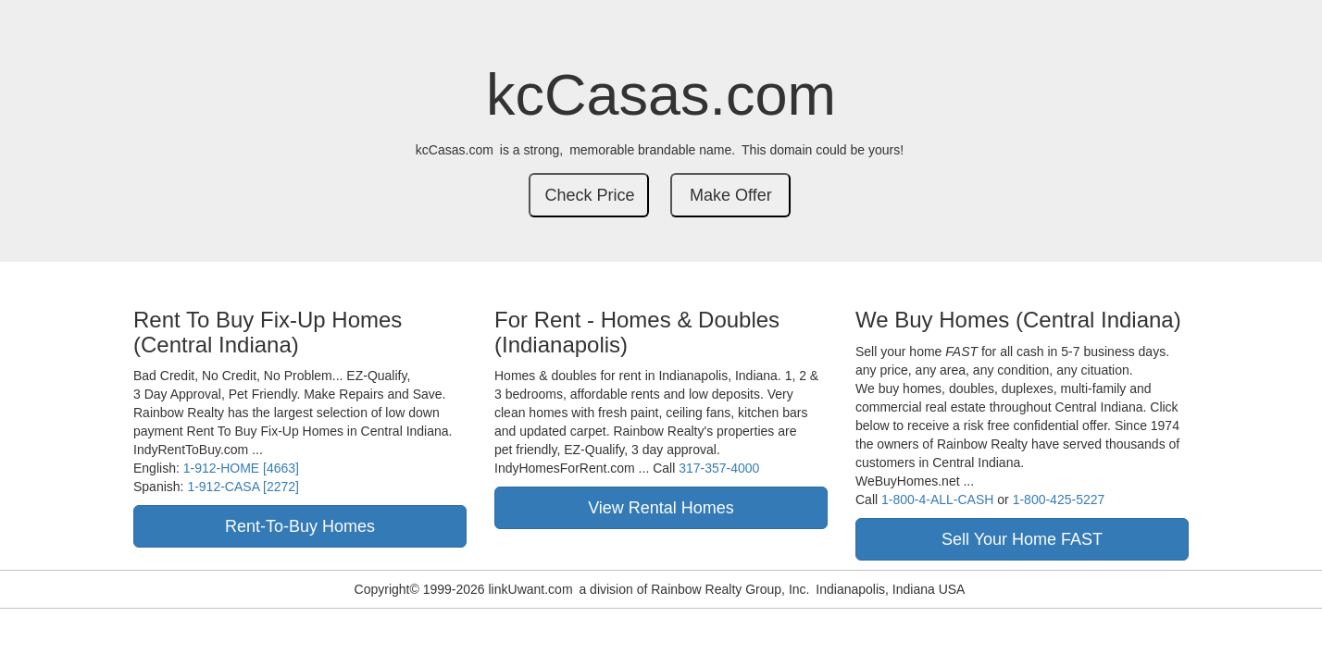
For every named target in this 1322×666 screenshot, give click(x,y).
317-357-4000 (719, 468)
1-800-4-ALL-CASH (937, 499)
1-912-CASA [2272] (243, 486)
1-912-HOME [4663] (241, 468)
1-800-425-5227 (1059, 499)
